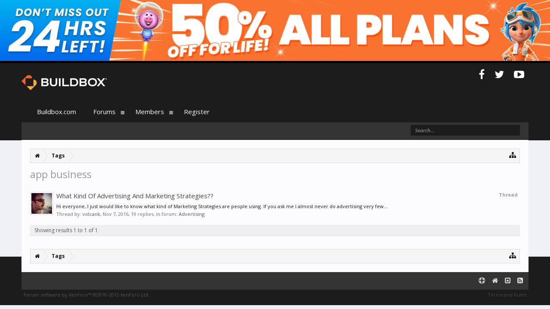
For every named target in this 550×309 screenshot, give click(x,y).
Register (197, 111)
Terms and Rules (507, 294)
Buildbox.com (56, 111)
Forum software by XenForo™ (87, 294)
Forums (104, 111)
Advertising (192, 214)
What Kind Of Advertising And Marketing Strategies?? (135, 195)
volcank (91, 214)
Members (149, 111)
